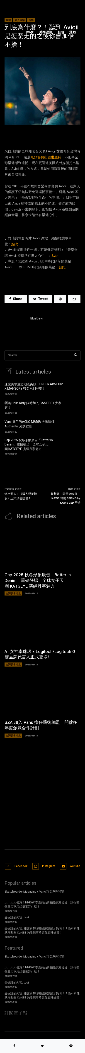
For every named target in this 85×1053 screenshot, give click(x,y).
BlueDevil (36, 318)
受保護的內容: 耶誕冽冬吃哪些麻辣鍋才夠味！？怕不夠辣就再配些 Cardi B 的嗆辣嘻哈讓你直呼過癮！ (42, 930)
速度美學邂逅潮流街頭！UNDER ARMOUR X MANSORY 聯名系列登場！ (34, 386)
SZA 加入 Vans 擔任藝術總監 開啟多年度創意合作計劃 (41, 725)
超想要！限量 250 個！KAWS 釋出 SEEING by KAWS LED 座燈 (65, 498)
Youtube (75, 866)
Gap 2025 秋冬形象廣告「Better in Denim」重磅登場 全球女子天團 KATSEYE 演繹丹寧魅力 (29, 444)
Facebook (21, 866)
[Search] (75, 355)
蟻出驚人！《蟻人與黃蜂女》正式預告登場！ (21, 496)
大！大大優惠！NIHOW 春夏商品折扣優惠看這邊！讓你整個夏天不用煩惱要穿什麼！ (42, 904)
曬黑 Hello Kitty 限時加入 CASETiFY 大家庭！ (33, 405)
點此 (14, 244)
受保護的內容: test (17, 917)
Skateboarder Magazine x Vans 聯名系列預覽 (34, 891)
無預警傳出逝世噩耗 (46, 157)
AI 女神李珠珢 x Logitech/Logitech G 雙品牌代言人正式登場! (40, 654)
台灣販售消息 (13, 593)
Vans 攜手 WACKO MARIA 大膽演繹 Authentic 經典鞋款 (29, 424)
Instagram (48, 866)
